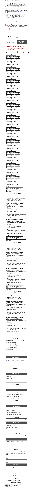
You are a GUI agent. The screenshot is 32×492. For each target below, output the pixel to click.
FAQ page (20, 11)
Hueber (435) (9, 429)
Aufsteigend (9, 340)
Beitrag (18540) (10, 380)
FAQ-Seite (20, 2)
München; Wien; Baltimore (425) (14, 414)
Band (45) (9, 376)
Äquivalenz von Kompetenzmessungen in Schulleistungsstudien (14, 56)
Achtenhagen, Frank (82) (12, 392)
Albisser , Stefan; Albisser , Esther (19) (15, 394)
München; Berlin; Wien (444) (13, 412)
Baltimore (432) (10, 409)
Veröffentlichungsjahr (11, 347)
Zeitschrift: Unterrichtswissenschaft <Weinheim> (16, 37)
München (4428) (10, 410)
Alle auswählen (16, 357)
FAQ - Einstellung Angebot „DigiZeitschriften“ (16, 475)
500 (23, 52)
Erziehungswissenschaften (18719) (14, 441)
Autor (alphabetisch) (11, 342)
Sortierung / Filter (21, 42)
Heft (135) (9, 378)
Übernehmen (16, 464)
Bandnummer (9, 349)
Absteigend (24, 340)
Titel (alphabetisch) (11, 344)
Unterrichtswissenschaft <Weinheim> (15, 360)
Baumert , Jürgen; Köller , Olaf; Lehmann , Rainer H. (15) (16, 398)
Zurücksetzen (16, 467)
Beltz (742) (9, 425)
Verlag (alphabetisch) (11, 345)
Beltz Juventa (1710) (11, 427)
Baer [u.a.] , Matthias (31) (12, 396)
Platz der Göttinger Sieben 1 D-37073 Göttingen (12, 486)
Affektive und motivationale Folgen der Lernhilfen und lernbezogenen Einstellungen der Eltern (16, 189)
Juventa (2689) (10, 430)
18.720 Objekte (10, 42)
